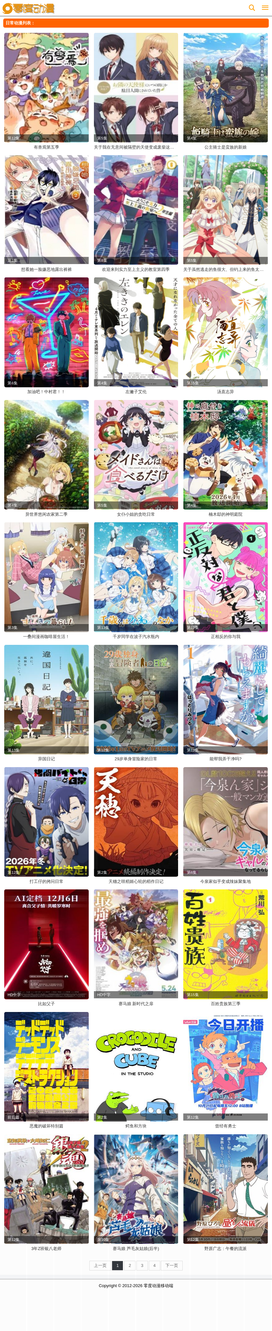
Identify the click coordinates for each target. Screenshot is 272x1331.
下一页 (171, 1265)
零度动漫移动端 (158, 1285)
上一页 (100, 1265)
